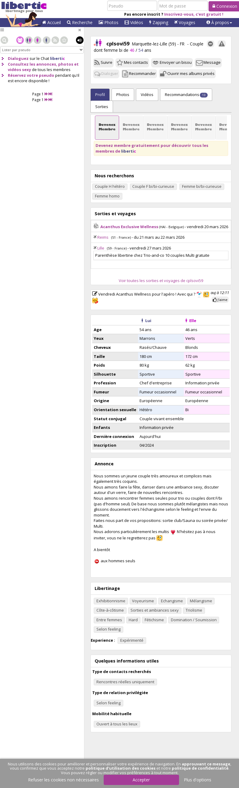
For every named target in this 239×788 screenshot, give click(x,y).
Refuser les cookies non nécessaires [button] (63, 780)
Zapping (158, 22)
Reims (102, 237)
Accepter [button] (141, 780)
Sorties (101, 106)
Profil (100, 94)
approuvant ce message (206, 764)
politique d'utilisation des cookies (121, 768)
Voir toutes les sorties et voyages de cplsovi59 (161, 280)
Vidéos (133, 22)
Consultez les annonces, (32, 64)
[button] (219, 22)
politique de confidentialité (200, 768)
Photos (108, 22)
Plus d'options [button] (197, 780)
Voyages (184, 22)
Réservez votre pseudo (31, 75)
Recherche (80, 22)
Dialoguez (18, 58)
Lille (100, 248)
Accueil (51, 22)
